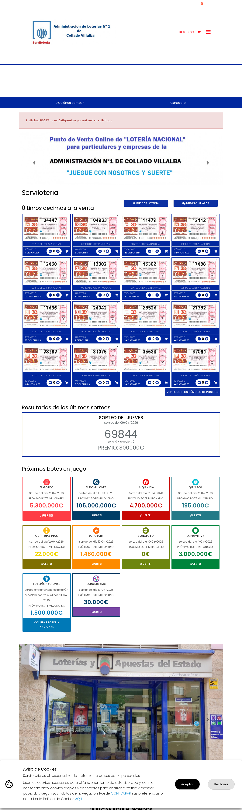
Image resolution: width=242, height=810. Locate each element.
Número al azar (195, 203)
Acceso (186, 32)
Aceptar (187, 784)
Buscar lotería (146, 203)
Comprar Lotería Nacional (46, 624)
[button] (34, 163)
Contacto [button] (178, 102)
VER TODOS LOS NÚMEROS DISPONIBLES (192, 392)
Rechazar (221, 784)
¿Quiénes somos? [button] (70, 102)
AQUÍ (79, 798)
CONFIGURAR (121, 793)
